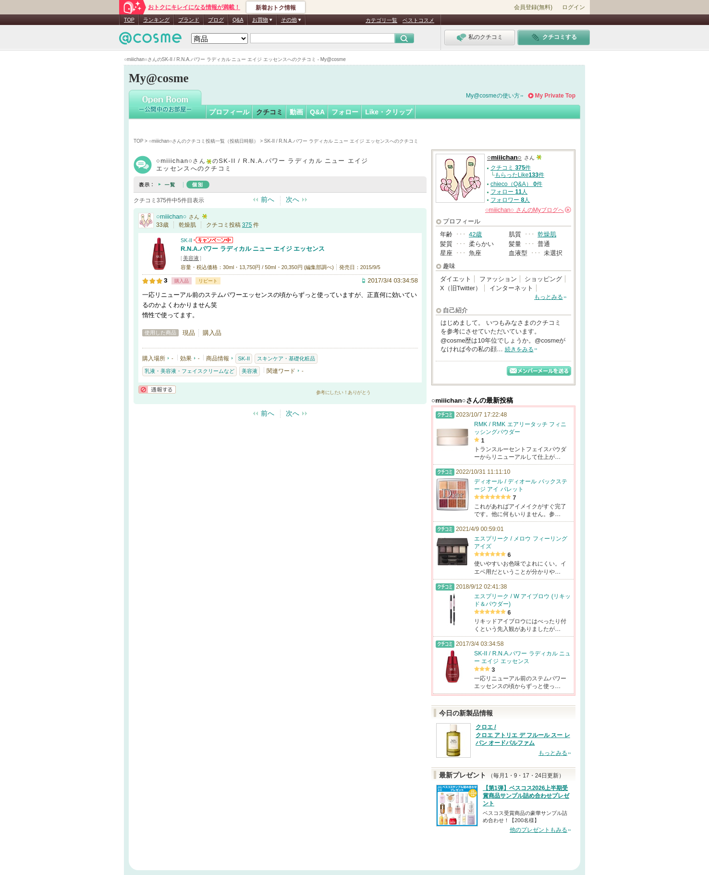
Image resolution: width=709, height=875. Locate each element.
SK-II (186, 240)
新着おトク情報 (276, 7)
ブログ (216, 20)
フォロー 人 (508, 191)
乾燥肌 (547, 234)
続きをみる (519, 349)
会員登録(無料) (533, 7)
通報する (157, 389)
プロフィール (229, 112)
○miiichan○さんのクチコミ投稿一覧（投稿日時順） (204, 141)
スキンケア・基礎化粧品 (286, 358)
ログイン (573, 7)
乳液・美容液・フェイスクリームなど (189, 371)
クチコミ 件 (510, 167)
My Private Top (555, 95)
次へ (292, 199)
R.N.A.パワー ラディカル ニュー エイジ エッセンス (253, 248)
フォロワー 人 (510, 200)
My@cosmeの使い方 (493, 95)
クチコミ (269, 112)
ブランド (188, 20)
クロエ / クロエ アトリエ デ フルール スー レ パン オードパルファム (523, 735)
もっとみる (548, 297)
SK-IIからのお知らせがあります (213, 240)
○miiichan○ (171, 216)
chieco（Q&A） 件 (516, 184)
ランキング (156, 20)
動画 (296, 112)
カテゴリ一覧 (381, 20)
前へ (267, 199)
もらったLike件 (519, 175)
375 (247, 225)
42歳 (475, 234)
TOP (129, 20)
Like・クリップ (388, 112)
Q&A (238, 20)
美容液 (191, 258)
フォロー (344, 112)
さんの (528, 210)
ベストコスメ (418, 20)
